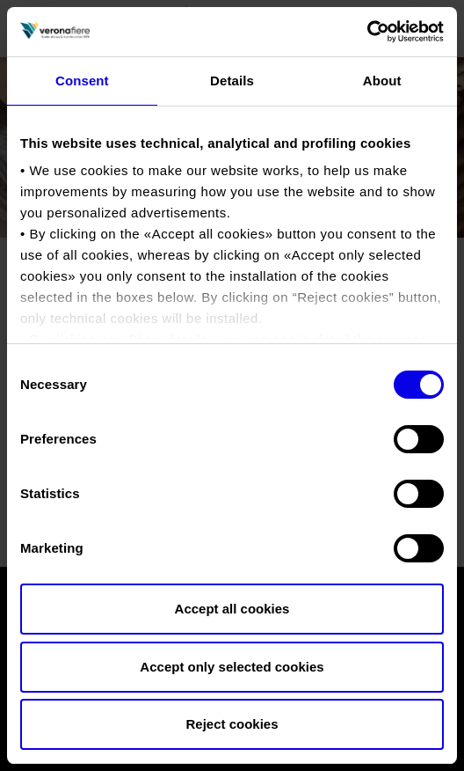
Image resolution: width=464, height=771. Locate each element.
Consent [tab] (82, 80)
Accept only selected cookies (231, 666)
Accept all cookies (232, 608)
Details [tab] (232, 80)
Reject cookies (231, 723)
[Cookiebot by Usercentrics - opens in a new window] (367, 31)
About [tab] (382, 80)
